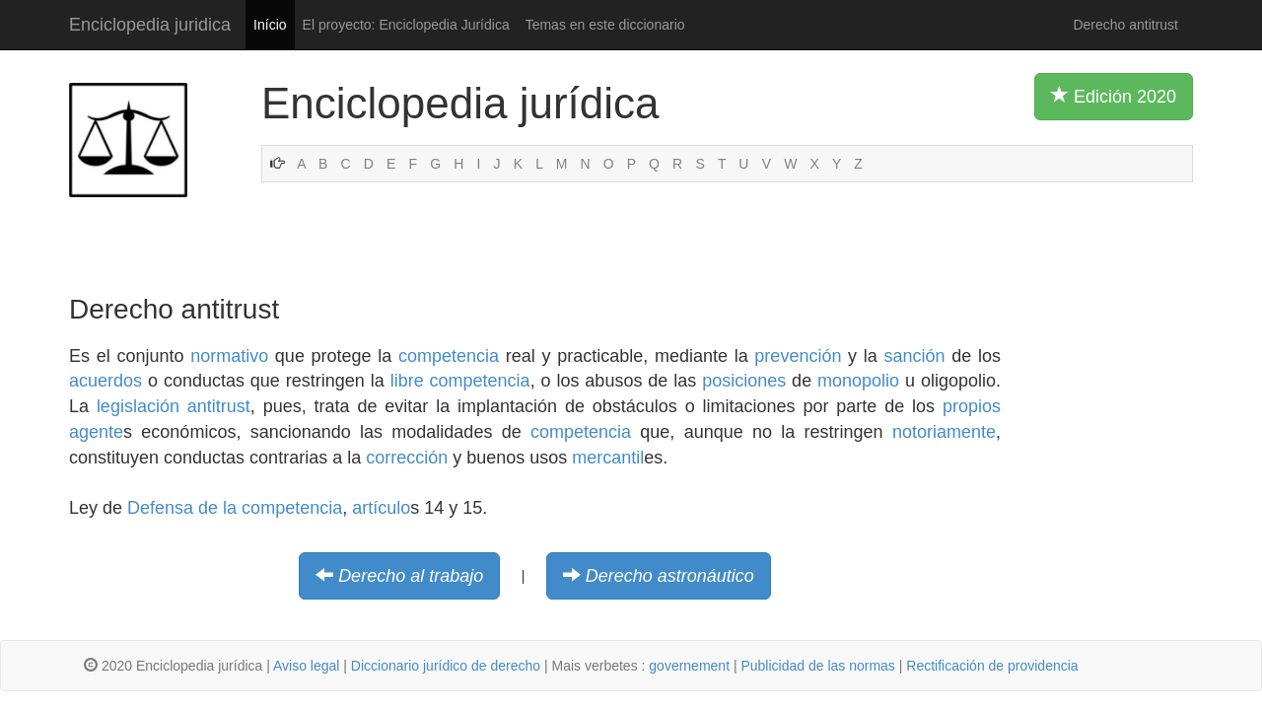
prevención (797, 356)
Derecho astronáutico (670, 576)
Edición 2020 (1113, 96)
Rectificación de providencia (992, 666)
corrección (407, 457)
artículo (381, 508)
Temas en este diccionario (605, 25)
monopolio (858, 381)
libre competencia (460, 381)
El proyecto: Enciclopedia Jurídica (406, 25)
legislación (138, 406)
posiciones (744, 381)
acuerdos (105, 381)
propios (972, 406)
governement (689, 666)
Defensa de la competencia (234, 508)
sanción (915, 356)
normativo (229, 356)
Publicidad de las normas (817, 666)
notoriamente (944, 432)
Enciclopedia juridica (150, 25)
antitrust (218, 406)
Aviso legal (306, 666)
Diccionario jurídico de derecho (445, 666)
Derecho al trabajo (410, 576)
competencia (448, 356)
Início (269, 25)
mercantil (608, 457)
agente (96, 432)
